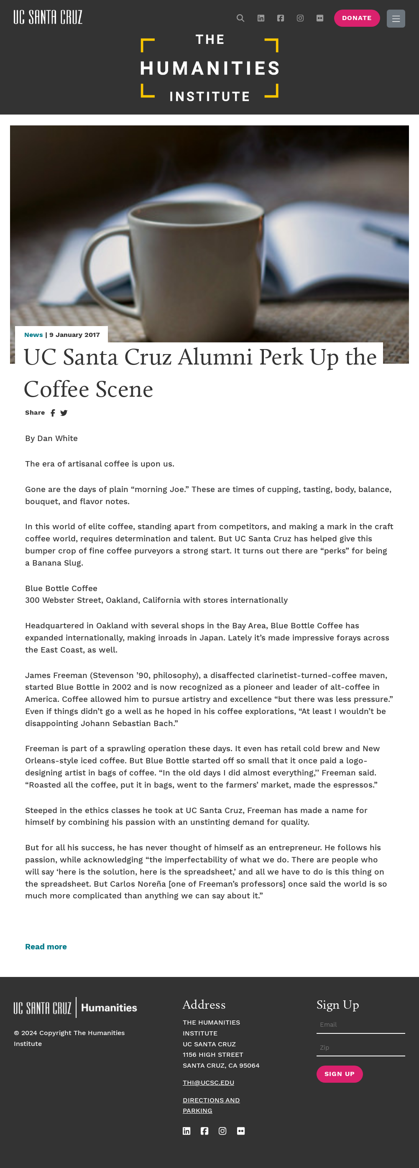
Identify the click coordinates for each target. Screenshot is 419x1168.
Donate (357, 18)
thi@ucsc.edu (208, 1083)
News (33, 335)
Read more (46, 947)
